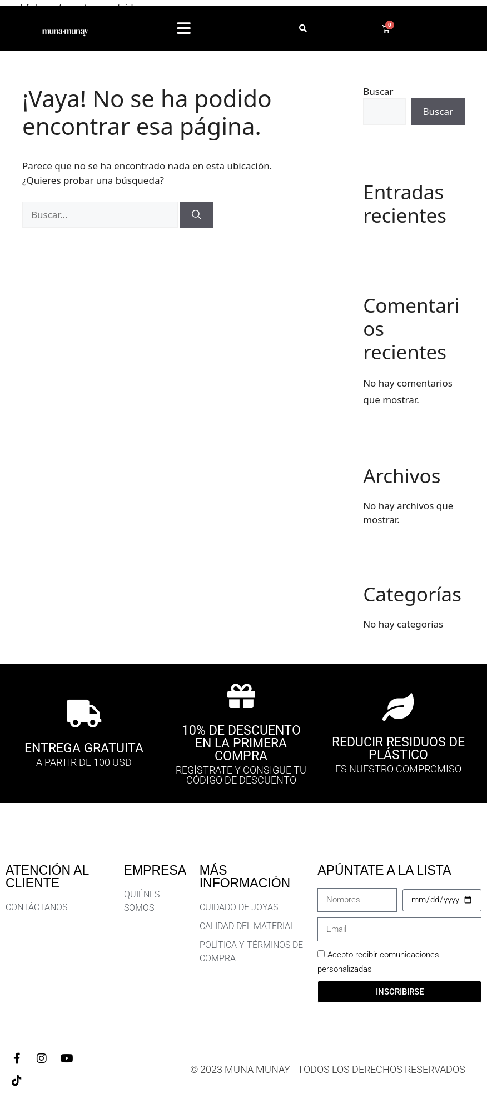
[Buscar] (196, 215)
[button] (184, 28)
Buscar (378, 91)
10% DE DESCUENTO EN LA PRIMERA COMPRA (241, 743)
